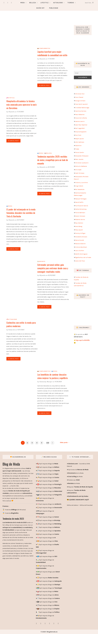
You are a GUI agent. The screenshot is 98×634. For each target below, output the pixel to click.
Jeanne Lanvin (80, 121)
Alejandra (42, 59)
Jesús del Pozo (80, 261)
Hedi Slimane (79, 173)
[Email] (83, 73)
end (47, 443)
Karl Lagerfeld (80, 128)
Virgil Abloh (79, 186)
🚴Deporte (41, 261)
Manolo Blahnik (80, 243)
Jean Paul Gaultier (81, 125)
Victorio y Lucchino (81, 182)
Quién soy (40, 8)
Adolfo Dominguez (81, 254)
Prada (77, 149)
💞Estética (10, 97)
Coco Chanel (79, 97)
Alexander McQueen (81, 156)
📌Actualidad (11, 319)
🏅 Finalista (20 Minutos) (14, 510)
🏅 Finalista (10, 513)
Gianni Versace (80, 216)
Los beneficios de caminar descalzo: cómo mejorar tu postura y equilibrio (52, 376)
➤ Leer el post (44, 85)
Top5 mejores (48, 578)
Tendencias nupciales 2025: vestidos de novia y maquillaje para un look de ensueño (52, 160)
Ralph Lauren (79, 138)
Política (56, 612)
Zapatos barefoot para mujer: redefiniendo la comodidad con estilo (52, 53)
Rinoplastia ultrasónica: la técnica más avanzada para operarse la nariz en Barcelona (21, 104)
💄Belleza (48, 153)
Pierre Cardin (79, 152)
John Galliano (79, 142)
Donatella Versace (81, 237)
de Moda (75, 476)
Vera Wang (78, 226)
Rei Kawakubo (79, 189)
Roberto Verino (80, 219)
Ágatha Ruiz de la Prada (83, 257)
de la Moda (75, 473)
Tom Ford (78, 135)
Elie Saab (78, 170)
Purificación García (81, 206)
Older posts (64, 442)
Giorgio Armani (80, 101)
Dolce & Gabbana (81, 166)
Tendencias (74, 480)
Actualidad (58, 2)
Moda (22, 2)
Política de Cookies (72, 505)
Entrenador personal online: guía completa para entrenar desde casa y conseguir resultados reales (52, 268)
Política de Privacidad (86, 505)
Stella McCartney (81, 209)
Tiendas (70, 2)
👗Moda (40, 153)
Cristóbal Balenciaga (82, 107)
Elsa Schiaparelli (81, 132)
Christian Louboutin (81, 163)
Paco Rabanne (79, 114)
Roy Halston (79, 223)
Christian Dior (80, 94)
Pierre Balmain (80, 212)
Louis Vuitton (79, 250)
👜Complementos (43, 48)
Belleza (32, 2)
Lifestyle (45, 2)
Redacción (11, 330)
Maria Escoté (79, 240)
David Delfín (79, 202)
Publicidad (53, 8)
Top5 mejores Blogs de (48, 464)
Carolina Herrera (80, 111)
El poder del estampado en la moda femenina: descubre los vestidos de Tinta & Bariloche (20, 213)
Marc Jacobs (79, 159)
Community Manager (45, 382)
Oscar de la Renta (81, 118)
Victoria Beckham (81, 247)
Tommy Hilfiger (80, 233)
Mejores (80, 487)
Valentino (78, 145)
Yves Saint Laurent (81, 104)
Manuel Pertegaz (80, 199)
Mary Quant (79, 230)
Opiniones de (78, 469)
